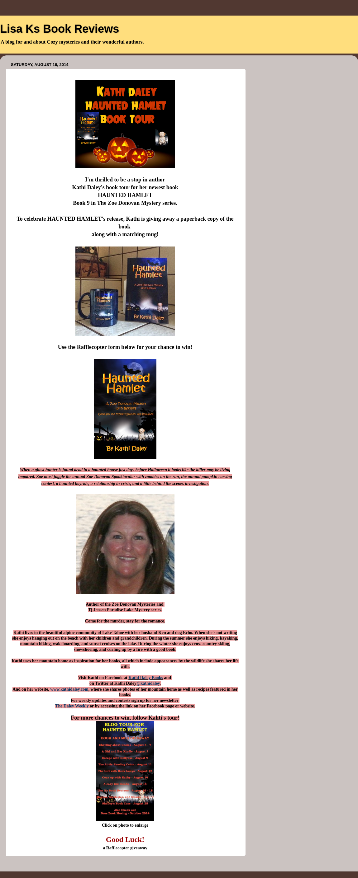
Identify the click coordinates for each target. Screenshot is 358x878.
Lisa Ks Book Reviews (59, 28)
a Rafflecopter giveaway (125, 848)
